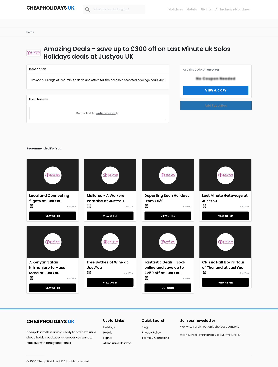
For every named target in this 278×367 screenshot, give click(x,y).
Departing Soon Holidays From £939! (166, 198)
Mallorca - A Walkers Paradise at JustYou (105, 198)
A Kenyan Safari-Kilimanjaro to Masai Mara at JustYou (47, 267)
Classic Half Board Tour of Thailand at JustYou (223, 265)
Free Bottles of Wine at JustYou (107, 265)
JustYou (71, 206)
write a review (106, 113)
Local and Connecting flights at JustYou (49, 198)
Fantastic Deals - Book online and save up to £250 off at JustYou (164, 267)
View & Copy (216, 86)
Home (30, 32)
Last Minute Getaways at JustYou (225, 198)
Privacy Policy (232, 334)
